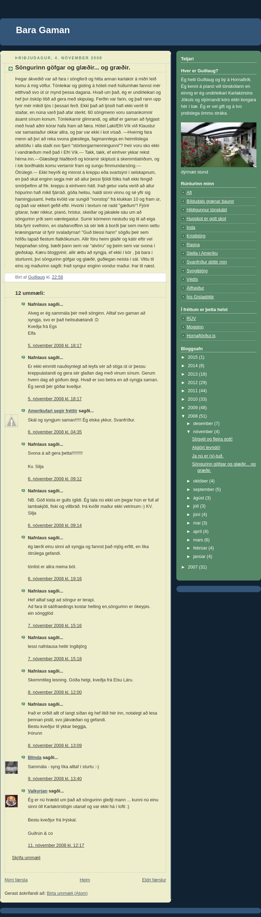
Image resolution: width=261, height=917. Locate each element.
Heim (85, 879)
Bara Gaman (43, 30)
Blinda (35, 757)
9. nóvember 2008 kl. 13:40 (55, 778)
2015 (193, 357)
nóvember (203, 431)
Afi (189, 192)
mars (199, 540)
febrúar (200, 548)
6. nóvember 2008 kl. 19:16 (55, 578)
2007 (193, 567)
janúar (200, 556)
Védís (192, 279)
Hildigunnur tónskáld (207, 209)
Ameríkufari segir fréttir (52, 410)
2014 (193, 365)
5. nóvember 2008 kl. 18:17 (55, 345)
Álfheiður (195, 288)
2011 (193, 390)
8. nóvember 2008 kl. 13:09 (55, 745)
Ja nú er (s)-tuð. (208, 456)
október (201, 481)
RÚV (191, 318)
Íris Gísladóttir (200, 296)
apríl (198, 531)
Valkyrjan (37, 791)
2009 (193, 407)
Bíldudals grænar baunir (210, 201)
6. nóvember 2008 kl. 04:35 (55, 432)
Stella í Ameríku (202, 253)
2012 (193, 382)
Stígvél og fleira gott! (212, 439)
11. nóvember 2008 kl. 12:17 (56, 845)
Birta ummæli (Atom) (67, 893)
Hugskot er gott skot (206, 218)
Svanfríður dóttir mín (207, 262)
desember (203, 423)
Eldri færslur (154, 879)
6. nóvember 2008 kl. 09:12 (55, 478)
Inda (191, 227)
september (204, 489)
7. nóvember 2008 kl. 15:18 (55, 658)
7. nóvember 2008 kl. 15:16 (55, 625)
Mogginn (195, 326)
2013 (193, 374)
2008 (193, 416)
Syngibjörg (197, 270)
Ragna (193, 244)
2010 (193, 399)
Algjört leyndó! (206, 447)
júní (197, 514)
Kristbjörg (196, 235)
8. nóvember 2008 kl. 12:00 (55, 692)
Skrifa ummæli (26, 857)
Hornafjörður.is (201, 335)
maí (197, 523)
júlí (196, 506)
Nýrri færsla (16, 879)
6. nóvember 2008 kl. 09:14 (55, 525)
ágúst (199, 498)
